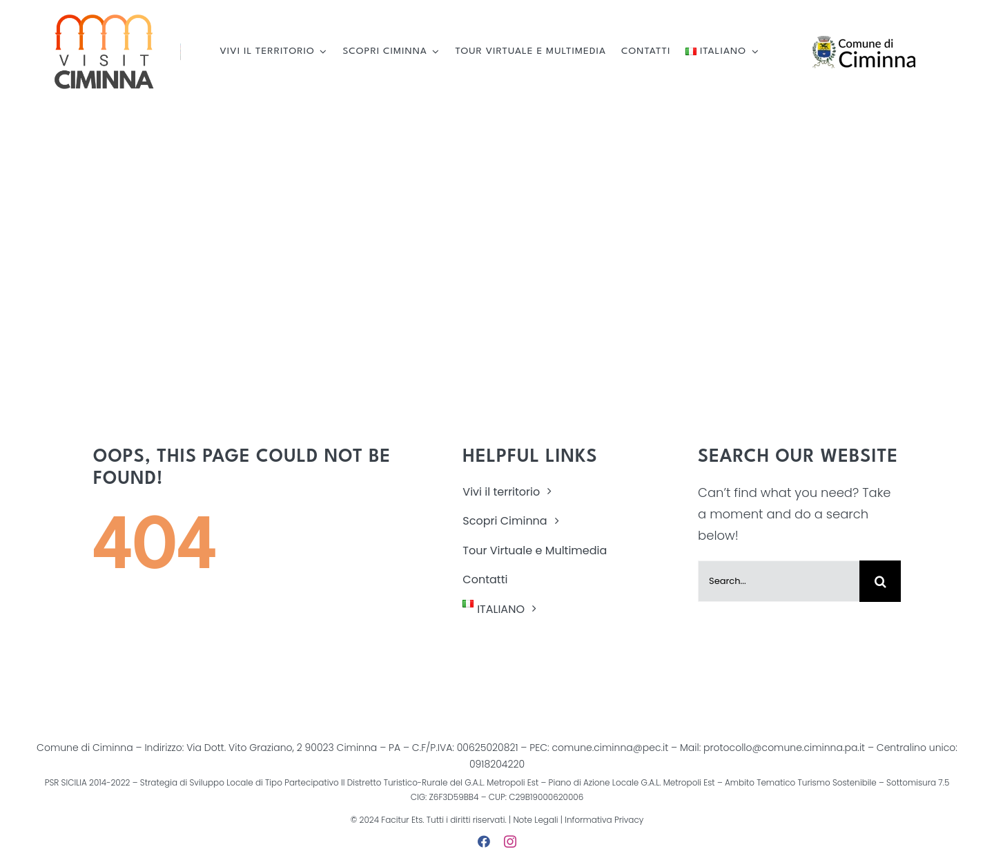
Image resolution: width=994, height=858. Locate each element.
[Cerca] (880, 581)
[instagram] (510, 841)
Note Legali (535, 820)
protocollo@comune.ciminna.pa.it (784, 747)
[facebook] (484, 841)
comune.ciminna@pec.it (610, 747)
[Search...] (778, 581)
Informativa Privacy (603, 820)
